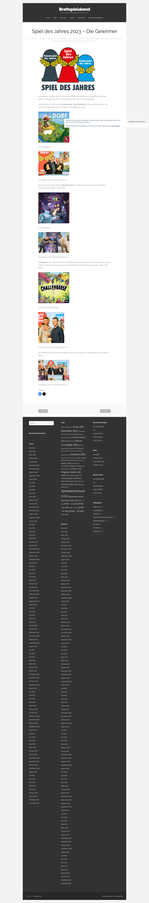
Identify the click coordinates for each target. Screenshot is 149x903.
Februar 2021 (33, 667)
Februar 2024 (33, 542)
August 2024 (33, 521)
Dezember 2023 (34, 549)
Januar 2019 (33, 754)
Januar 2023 (33, 587)
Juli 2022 (32, 608)
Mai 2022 (32, 615)
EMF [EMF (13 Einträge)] (63, 437)
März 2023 (32, 580)
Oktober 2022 (33, 598)
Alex (94, 41)
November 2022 (34, 594)
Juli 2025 (32, 483)
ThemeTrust (37, 896)
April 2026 (32, 451)
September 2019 (34, 726)
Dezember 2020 (34, 674)
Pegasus (56, 41)
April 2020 (32, 702)
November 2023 (34, 552)
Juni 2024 (32, 528)
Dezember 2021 (34, 632)
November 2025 (34, 469)
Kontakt (71, 17)
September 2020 (34, 685)
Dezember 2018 (34, 758)
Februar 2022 (33, 625)
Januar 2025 (33, 504)
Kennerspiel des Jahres (92, 38)
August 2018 (33, 772)
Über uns (63, 17)
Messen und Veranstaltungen (57, 38)
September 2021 (34, 643)
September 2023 (34, 559)
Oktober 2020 (33, 681)
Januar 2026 (33, 462)
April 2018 (32, 786)
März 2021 (32, 664)
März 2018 (32, 789)
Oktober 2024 (33, 514)
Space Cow (63, 41)
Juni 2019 (32, 737)
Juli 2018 (32, 775)
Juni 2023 (32, 570)
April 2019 (32, 744)
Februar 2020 (33, 709)
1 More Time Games (77, 38)
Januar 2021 (33, 671)
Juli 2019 (32, 733)
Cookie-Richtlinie (115, 126)
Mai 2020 (32, 699)
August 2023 (33, 563)
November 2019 (34, 719)
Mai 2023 (32, 573)
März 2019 (32, 747)
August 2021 (33, 646)
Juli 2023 (32, 566)
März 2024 (32, 538)
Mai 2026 (32, 448)
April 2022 (32, 618)
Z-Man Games (84, 41)
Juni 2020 (32, 695)
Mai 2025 (32, 490)
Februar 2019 (33, 751)
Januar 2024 (33, 545)
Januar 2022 (33, 629)
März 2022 (32, 622)
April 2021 (32, 660)
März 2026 (32, 455)
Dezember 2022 (34, 591)
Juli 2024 (32, 524)
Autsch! (43, 411)
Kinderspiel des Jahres (108, 38)
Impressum (81, 17)
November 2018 (34, 761)
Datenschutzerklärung (96, 17)
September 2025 (34, 476)
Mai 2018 (32, 782)
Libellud (118, 38)
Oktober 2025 (33, 472)
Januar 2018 (33, 796)
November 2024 (34, 510)
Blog (54, 17)
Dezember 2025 (34, 465)
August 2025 (33, 479)
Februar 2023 (33, 584)
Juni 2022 (32, 611)
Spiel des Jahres (73, 41)
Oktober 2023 (33, 556)
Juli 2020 (32, 692)
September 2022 (34, 601)
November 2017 (34, 803)
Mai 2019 (32, 740)
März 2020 (32, 706)
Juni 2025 (32, 486)
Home (48, 17)
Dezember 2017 (34, 800)
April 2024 (32, 535)
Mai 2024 (32, 531)
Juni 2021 (32, 653)
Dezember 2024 (34, 507)
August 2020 (33, 688)
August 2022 (33, 605)
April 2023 (32, 577)
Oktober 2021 (33, 639)
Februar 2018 (33, 793)
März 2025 (32, 497)
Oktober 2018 (33, 765)
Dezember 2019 (34, 716)
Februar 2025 (33, 500)
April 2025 (32, 493)
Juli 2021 (32, 650)
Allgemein (44, 38)
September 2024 (34, 517)
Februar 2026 (33, 458)
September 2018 (34, 768)
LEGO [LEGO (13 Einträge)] (64, 458)
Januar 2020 (33, 712)
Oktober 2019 (33, 723)
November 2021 (34, 636)
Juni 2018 (32, 779)
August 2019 (33, 730)
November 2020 (34, 678)
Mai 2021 (32, 657)
